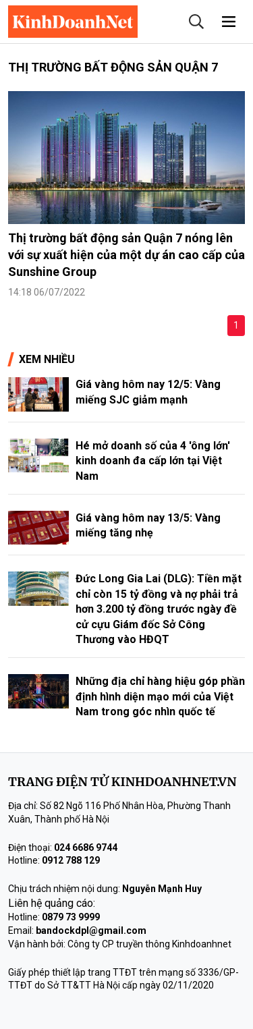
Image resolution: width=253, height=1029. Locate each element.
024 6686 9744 (85, 847)
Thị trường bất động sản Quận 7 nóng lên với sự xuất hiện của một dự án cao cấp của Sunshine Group (126, 255)
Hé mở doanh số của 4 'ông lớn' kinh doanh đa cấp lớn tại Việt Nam (153, 460)
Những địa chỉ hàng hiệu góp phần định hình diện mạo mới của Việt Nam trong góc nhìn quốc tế (160, 696)
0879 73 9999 (71, 917)
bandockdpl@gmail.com (91, 930)
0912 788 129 (71, 860)
